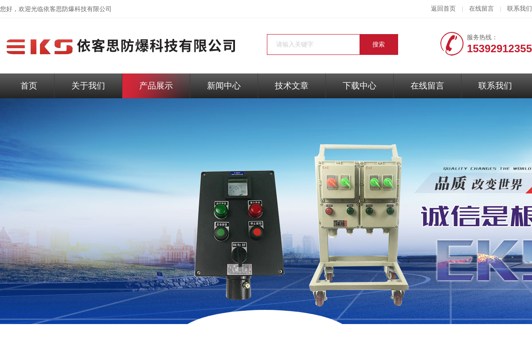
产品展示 (156, 85)
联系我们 (519, 8)
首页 (28, 85)
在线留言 (481, 8)
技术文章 (292, 85)
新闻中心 (224, 85)
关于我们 (88, 85)
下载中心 (359, 85)
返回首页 (443, 8)
